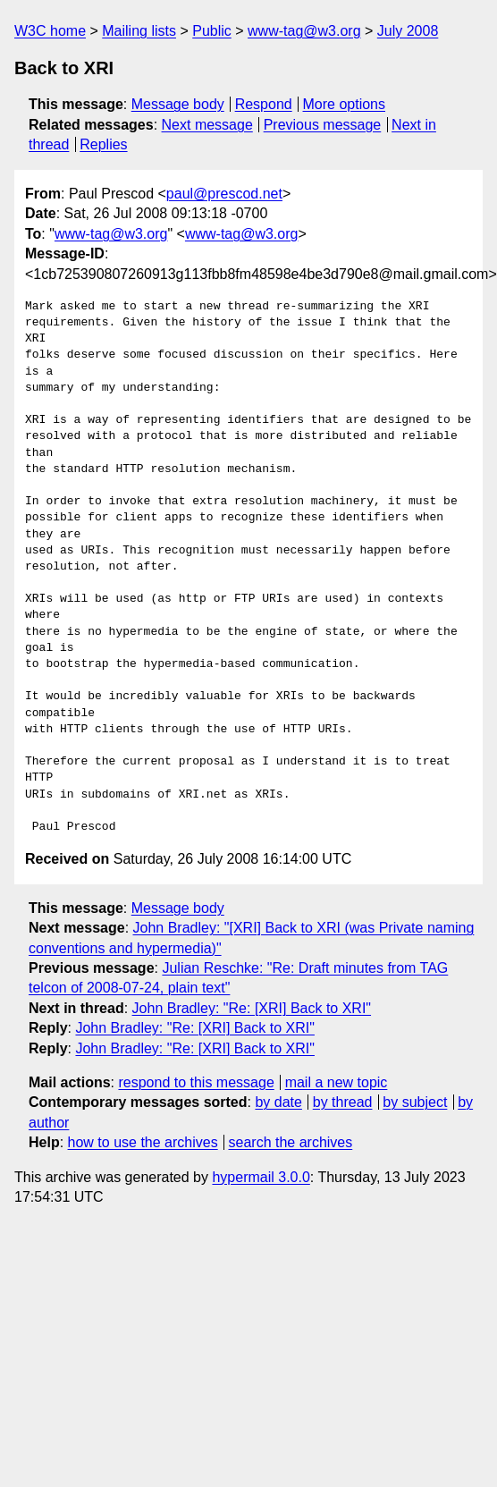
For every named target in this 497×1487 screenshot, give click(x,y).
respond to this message (196, 1082)
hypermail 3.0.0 (260, 1177)
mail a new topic (336, 1082)
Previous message (323, 124)
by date (278, 1102)
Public (212, 30)
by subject (415, 1102)
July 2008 (408, 30)
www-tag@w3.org (304, 30)
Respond (263, 104)
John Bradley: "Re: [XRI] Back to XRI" (251, 1008)
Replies (103, 144)
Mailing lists (139, 30)
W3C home (50, 30)
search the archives (291, 1142)
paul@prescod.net (224, 193)
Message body (177, 104)
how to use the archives (143, 1142)
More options (344, 104)
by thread (343, 1102)
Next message (207, 124)
